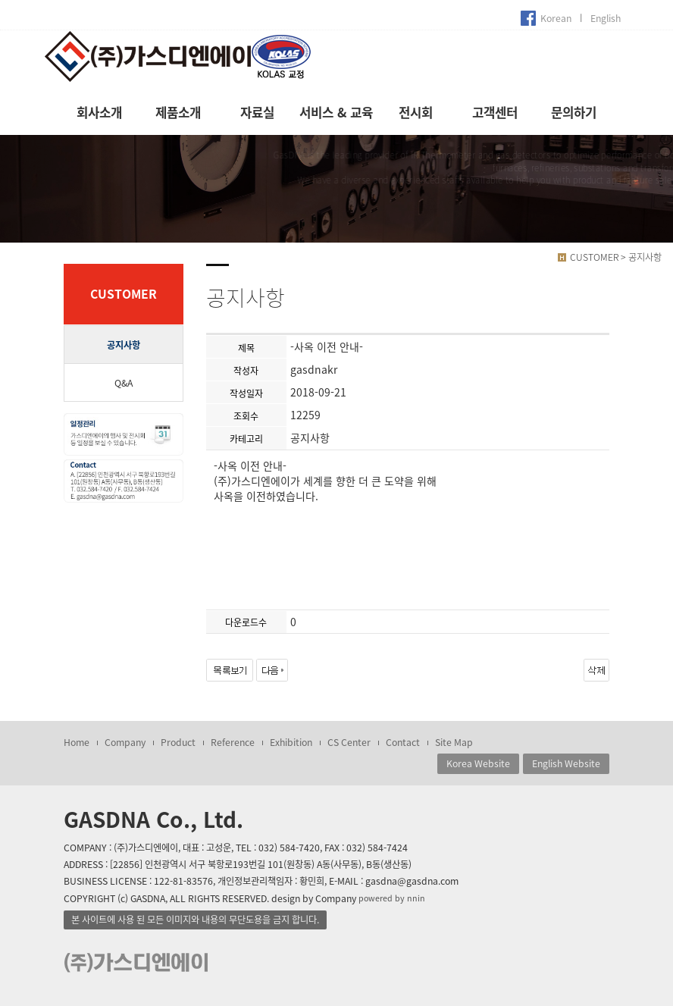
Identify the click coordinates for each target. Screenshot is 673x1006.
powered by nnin (391, 898)
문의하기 (573, 112)
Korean (555, 18)
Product (178, 742)
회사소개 (99, 112)
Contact (403, 742)
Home (76, 742)
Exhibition (291, 742)
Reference (233, 742)
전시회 (416, 112)
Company (125, 742)
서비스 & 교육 (336, 112)
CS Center (349, 742)
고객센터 (495, 112)
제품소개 (178, 112)
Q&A (123, 383)
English (605, 18)
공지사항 (123, 345)
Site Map (454, 742)
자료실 (257, 112)
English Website (566, 763)
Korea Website (478, 763)
